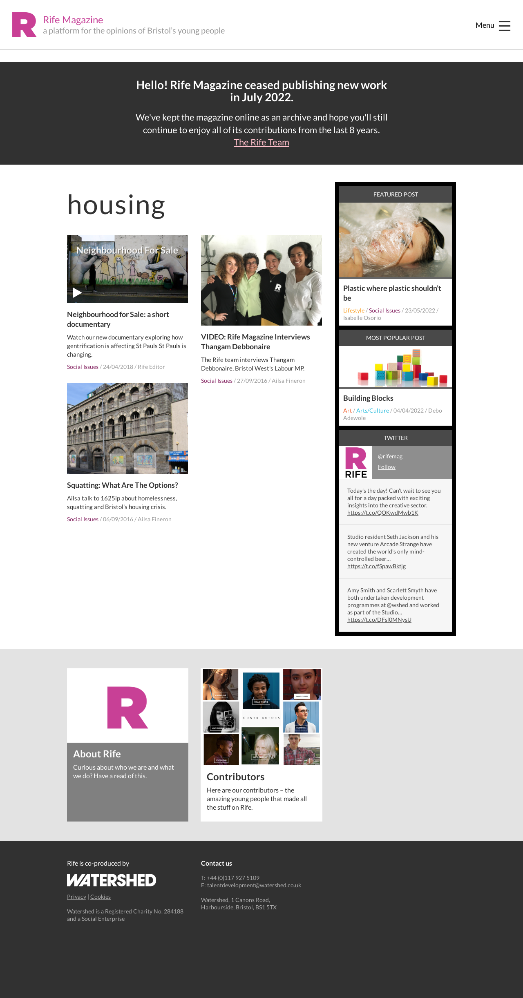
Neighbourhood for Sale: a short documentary (118, 319)
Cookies (100, 896)
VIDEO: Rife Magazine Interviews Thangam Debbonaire (255, 341)
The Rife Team (261, 142)
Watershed (111, 880)
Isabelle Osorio (362, 317)
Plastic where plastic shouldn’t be (392, 293)
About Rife (97, 753)
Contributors (235, 775)
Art (347, 410)
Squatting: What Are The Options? (122, 484)
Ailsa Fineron (289, 380)
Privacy (76, 896)
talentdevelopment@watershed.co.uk (254, 885)
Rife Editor (151, 366)
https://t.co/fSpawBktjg (376, 566)
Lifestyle (353, 310)
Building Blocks (368, 397)
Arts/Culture (372, 410)
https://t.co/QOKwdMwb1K (382, 512)
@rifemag (370, 462)
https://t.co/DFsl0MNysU (379, 619)
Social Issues (82, 366)
